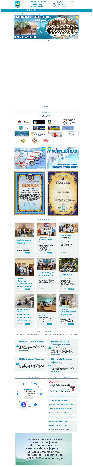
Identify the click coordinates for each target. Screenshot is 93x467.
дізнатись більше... (24, 350)
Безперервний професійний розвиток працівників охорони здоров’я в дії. (24, 241)
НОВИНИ (68, 10)
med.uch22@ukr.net (60, 4)
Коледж (21, 10)
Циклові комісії (44, 10)
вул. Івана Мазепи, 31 (61, 6)
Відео (46, 106)
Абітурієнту (53, 10)
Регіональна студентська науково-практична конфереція (46, 239)
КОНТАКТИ (74, 10)
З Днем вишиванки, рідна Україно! (66, 275)
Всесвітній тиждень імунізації (45, 314)
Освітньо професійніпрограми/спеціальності (32, 10)
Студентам (61, 10)
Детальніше (27, 253)
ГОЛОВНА (16, 10)
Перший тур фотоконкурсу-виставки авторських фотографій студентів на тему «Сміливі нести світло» (68, 313)
